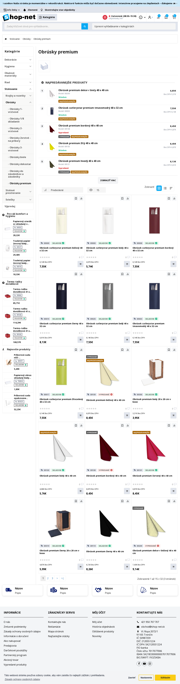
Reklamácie (54, 626)
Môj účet (97, 622)
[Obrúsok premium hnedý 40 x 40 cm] (52, 164)
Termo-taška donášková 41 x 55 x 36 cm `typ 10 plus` (22, 310)
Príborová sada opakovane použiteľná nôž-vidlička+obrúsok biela (23, 397)
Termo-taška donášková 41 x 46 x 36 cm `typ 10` (21, 329)
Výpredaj (10, 206)
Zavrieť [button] (132, 677)
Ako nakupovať (12, 641)
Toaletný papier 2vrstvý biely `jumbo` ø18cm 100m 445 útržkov (22, 261)
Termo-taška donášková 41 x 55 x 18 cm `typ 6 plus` (22, 290)
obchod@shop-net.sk (151, 626)
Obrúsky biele (18, 157)
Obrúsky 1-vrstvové (15, 110)
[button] (30, 59)
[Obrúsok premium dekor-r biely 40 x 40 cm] (52, 93)
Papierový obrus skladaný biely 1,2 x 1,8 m (22, 376)
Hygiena (10, 66)
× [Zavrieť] (174, 3)
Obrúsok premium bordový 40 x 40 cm (80, 125)
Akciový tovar (11, 659)
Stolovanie (15, 38)
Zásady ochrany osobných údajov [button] (22, 679)
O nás (7, 622)
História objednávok (103, 626)
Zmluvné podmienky (15, 626)
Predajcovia (10, 645)
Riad (7, 82)
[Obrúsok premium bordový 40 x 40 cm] (52, 129)
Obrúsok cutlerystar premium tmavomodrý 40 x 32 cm (90, 107)
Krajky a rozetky (15, 95)
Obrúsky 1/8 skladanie (16, 120)
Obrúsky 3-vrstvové (15, 149)
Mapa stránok (56, 631)
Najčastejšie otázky (59, 636)
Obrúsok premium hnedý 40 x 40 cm (79, 160)
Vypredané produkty (15, 664)
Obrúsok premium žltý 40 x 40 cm (78, 143)
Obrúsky (27, 38)
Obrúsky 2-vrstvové (15, 130)
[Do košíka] (80, 264)
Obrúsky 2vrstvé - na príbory (19, 139)
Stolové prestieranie (13, 192)
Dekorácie (11, 59)
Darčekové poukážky (15, 650)
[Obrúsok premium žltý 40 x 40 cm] (52, 146)
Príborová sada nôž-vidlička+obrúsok (23, 356)
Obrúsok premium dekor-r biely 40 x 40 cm (83, 90)
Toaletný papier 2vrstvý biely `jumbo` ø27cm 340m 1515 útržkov (21, 242)
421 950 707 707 (148, 622)
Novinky (96, 636)
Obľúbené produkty (103, 631)
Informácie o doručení (16, 636)
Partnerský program (15, 655)
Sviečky (10, 199)
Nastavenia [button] (146, 677)
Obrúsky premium (42, 38)
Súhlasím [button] (165, 677)
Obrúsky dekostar (20, 164)
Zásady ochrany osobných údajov (22, 631)
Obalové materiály (10, 74)
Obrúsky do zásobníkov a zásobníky (16, 173)
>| (62, 578)
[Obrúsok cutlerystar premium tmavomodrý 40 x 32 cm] (52, 111)
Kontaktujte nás (57, 622)
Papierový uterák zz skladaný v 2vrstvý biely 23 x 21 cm (22, 222)
